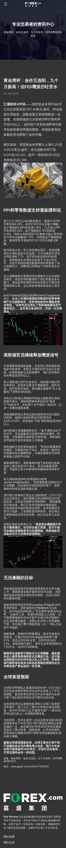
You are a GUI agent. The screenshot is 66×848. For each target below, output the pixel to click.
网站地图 (9, 836)
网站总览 (9, 842)
